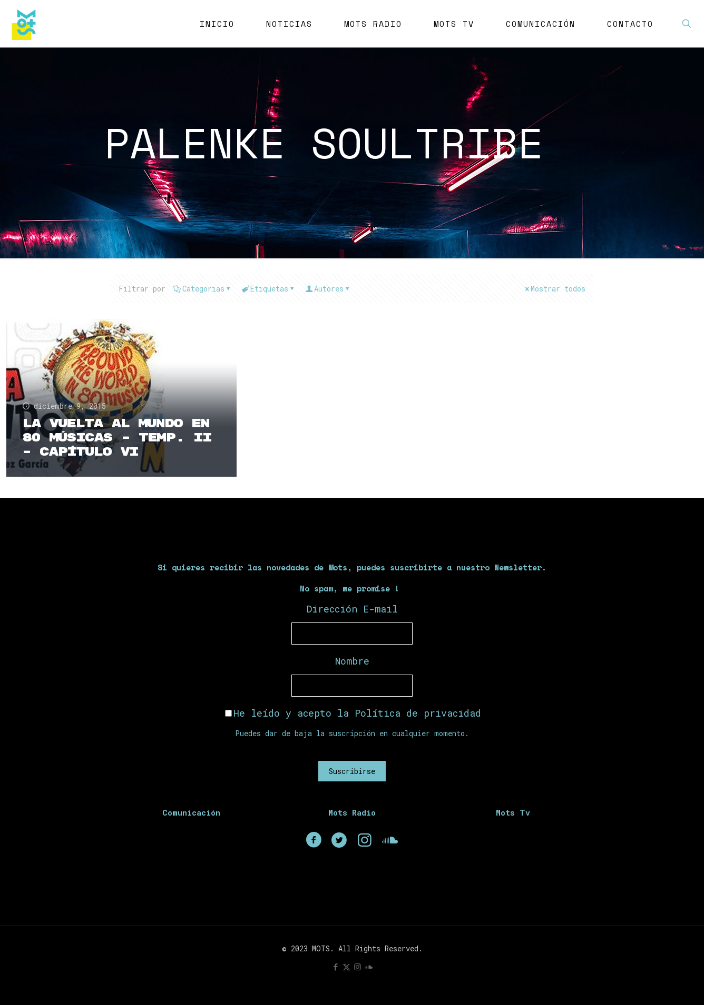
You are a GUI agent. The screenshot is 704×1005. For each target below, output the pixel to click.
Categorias (202, 289)
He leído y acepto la (353, 713)
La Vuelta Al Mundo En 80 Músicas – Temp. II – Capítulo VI (116, 437)
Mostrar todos (554, 289)
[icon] (369, 966)
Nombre (352, 661)
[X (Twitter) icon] (346, 966)
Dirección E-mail (352, 609)
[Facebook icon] (335, 966)
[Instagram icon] (357, 966)
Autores (328, 289)
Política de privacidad (418, 713)
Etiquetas (268, 289)
